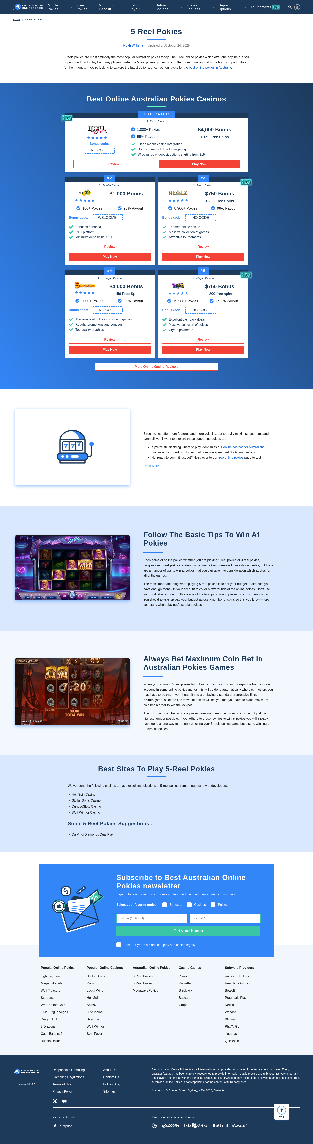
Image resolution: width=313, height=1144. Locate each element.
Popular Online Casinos (105, 967)
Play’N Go (232, 1026)
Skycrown (94, 1019)
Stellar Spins (96, 976)
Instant (135, 7)
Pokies (193, 7)
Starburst (47, 997)
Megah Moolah (51, 983)
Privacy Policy (63, 1091)
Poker (183, 976)
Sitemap (109, 1091)
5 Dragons (48, 1026)
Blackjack (185, 990)
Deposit (225, 7)
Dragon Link (49, 1019)
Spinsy (91, 1005)
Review (113, 164)
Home (16, 19)
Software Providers (239, 967)
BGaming (231, 1019)
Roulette (185, 983)
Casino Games (190, 967)
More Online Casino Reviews (156, 366)
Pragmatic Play (236, 997)
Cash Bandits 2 (51, 1033)
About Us (109, 1070)
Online (162, 7)
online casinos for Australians (243, 447)
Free (82, 7)
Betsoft (230, 990)
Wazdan (231, 1012)
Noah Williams (133, 45)
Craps (183, 1005)
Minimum (106, 7)
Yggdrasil (231, 1033)
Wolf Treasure (50, 990)
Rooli (90, 983)
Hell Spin (93, 997)
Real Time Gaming (238, 983)
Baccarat (185, 997)
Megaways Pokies (145, 990)
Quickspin (232, 1041)
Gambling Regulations (68, 1077)
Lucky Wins (95, 990)
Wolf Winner (95, 1026)
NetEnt (230, 1005)
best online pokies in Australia (210, 67)
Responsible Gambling (69, 1070)
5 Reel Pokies (143, 983)
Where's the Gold (53, 1005)
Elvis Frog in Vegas (54, 1012)
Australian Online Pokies (151, 967)
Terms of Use (62, 1084)
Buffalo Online (51, 1041)
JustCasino (95, 1012)
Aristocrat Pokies (237, 976)
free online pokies (230, 457)
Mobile (53, 7)
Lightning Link (50, 976)
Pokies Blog (111, 1084)
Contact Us (111, 1077)
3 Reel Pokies (143, 976)
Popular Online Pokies (58, 967)
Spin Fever (94, 1033)
